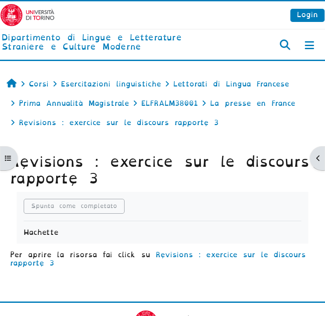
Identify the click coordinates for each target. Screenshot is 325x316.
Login (307, 15)
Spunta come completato (74, 206)
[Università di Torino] (27, 15)
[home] (108, 42)
